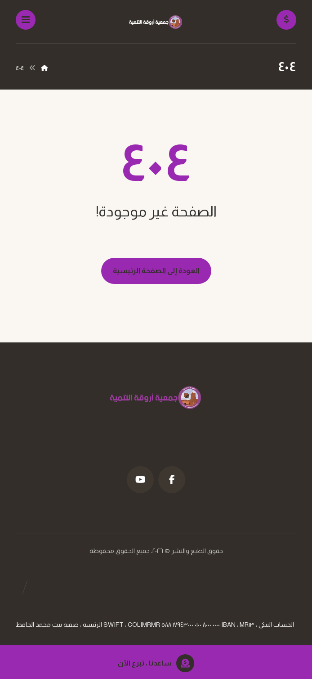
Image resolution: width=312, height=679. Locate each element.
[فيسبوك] (171, 479)
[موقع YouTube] (140, 479)
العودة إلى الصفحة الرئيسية (156, 270)
